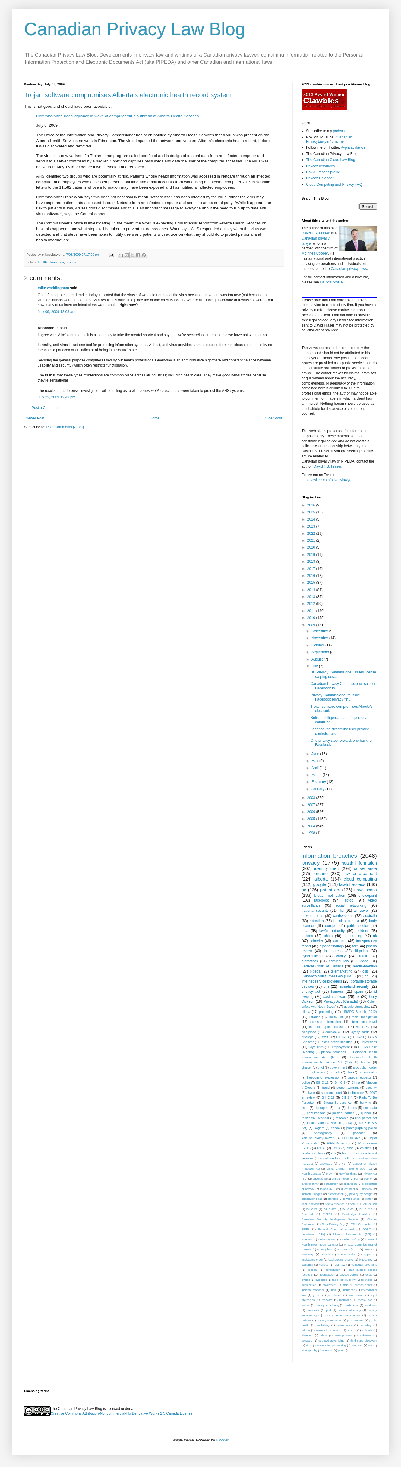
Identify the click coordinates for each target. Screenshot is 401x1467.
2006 (311, 812)
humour (337, 991)
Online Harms (327, 1239)
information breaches (329, 856)
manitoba (345, 1299)
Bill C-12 (322, 1082)
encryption (350, 1183)
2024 (311, 519)
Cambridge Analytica (356, 1214)
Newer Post (35, 418)
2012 (311, 604)
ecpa (368, 1274)
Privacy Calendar (319, 178)
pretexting (326, 1012)
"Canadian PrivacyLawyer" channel (329, 139)
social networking (350, 905)
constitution (333, 1269)
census (323, 1264)
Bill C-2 (340, 1082)
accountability (346, 1254)
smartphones (343, 1335)
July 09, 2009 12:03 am (56, 312)
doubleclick (333, 1032)
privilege (308, 1037)
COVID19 (326, 1163)
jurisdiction (334, 1295)
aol (367, 976)
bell (356, 1178)
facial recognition (364, 1017)
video (364, 961)
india (333, 1290)
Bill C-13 (342, 1037)
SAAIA (368, 1249)
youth (341, 1350)
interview (366, 1188)
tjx (357, 997)
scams (351, 1330)
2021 (311, 540)
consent (312, 1269)
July (315, 666)
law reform (356, 1295)
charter (307, 1067)
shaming (307, 1335)
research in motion (328, 1330)
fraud (326, 1087)
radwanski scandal (315, 1118)
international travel (363, 1021)
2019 (311, 554)
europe (330, 926)
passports (313, 1310)
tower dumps (351, 1198)
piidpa (306, 1012)
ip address (333, 951)
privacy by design (360, 1194)
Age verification (335, 1203)
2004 (311, 826)
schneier (316, 941)
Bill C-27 (311, 1209)
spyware (307, 1340)
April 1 (354, 1203)
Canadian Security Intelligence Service (330, 1219)
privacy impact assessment (342, 1315)
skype (311, 1092)
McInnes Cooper (315, 253)
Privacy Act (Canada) (341, 1001)
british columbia (346, 921)
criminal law (339, 961)
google (319, 884)
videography (309, 1350)
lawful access (352, 884)
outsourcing (352, 936)
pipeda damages (333, 1052)
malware (327, 1299)
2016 (311, 576)
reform (306, 1330)
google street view (357, 1006)
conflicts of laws (313, 1153)
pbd (328, 1310)
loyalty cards (360, 1032)
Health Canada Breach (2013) (329, 1123)
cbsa (350, 1148)
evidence (321, 1279)
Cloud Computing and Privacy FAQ (334, 184)
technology (356, 1092)
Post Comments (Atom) (65, 427)
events (306, 1279)
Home (154, 418)
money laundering (327, 1305)
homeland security (354, 986)
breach (335, 1072)
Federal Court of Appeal (336, 1229)
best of (368, 1178)
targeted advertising (331, 1340)
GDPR (366, 1229)
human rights (363, 1284)
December (320, 631)
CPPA (342, 1163)
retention (317, 921)
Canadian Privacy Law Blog (134, 29)
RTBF (321, 1148)
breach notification (329, 895)
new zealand (316, 1113)
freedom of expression (323, 1077)
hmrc (345, 1153)
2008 (311, 798)
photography (323, 1133)
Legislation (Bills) (313, 1234)
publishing (323, 1325)
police (306, 1082)
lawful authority (332, 931)
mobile (306, 1305)
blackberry (365, 1259)
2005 (311, 819)
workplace (309, 1032)
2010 (311, 618)
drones (352, 1108)
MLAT (330, 1173)
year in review (310, 1203)
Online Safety (351, 1239)
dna (337, 1108)
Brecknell (307, 1214)
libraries (314, 1017)
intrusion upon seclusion (327, 1027)
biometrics (310, 961)
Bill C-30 (362, 1027)
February (319, 782)
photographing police (361, 1128)
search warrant (347, 1087)
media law (365, 1299)
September (320, 652)
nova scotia (365, 889)
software (365, 1335)
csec (305, 1108)
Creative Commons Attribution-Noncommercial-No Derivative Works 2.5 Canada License (121, 1413)
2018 (311, 561)
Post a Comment (45, 408)
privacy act (311, 991)
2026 (311, 505)
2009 (311, 625)
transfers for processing (330, 1345)
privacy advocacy (349, 1310)
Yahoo (335, 1128)
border (365, 1062)
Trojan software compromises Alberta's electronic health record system (128, 95)
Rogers (319, 1128)
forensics (366, 1279)
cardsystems (343, 916)
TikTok (326, 1254)
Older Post (273, 418)
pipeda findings (332, 946)
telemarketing (341, 971)
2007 (311, 805)
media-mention (365, 966)
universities (369, 1042)
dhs (326, 986)
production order (365, 1067)
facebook (321, 900)
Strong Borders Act (337, 1102)
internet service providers (322, 981)
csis (365, 971)
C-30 (360, 1037)
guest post (348, 1188)
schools (367, 1330)
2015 (311, 582)
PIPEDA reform (338, 1143)
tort (354, 946)
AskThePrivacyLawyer (318, 1138)
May (315, 761)
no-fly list (336, 1017)
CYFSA (328, 1214)
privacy (71, 262)
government (338, 1067)
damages (321, 1108)
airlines (307, 936)
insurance (349, 1290)
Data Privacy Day (333, 1224)
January (318, 789)
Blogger (222, 1440)
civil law (340, 1264)
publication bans (312, 1198)
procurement (355, 1320)
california (307, 1264)
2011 (311, 611)
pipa (305, 931)
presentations (312, 916)
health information (51, 262)
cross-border (367, 1072)
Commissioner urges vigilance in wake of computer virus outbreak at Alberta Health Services (117, 116)
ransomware (344, 1325)
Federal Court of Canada (322, 966)
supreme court (331, 1092)
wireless (327, 1350)
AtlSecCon (370, 1203)
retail (363, 956)
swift (325, 1037)
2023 (311, 526)
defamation (331, 1183)
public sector (357, 926)
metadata (370, 1108)
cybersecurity (310, 1183)
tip (307, 1345)
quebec (366, 1113)
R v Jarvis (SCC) (347, 1249)
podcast (339, 131)
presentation (336, 1194)
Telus (336, 1148)
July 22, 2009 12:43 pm (56, 397)
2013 (311, 597)
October (318, 645)
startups (333, 1198)
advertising (320, 1178)
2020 (311, 547)
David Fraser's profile (323, 172)
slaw (324, 1335)
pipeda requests (359, 1077)
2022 (311, 533)
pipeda (315, 971)
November (320, 638)
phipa (328, 936)
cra (333, 1153)
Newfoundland (348, 1173)
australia (370, 916)
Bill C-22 (328, 1097)
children (366, 1148)
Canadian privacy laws (349, 269)
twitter (369, 1198)
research (342, 1118)
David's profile (331, 282)
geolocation (309, 1284)
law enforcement (360, 873)
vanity (341, 956)
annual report (340, 1178)
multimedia (351, 1305)
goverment (329, 1284)
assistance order (312, 1259)
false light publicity (343, 1279)
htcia (346, 1284)
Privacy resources (320, 166)
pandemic (370, 1305)
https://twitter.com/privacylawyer (327, 480)
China (356, 1082)
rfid (341, 910)
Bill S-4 (346, 1097)
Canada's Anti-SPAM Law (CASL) (329, 976)
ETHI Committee (361, 1224)
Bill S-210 (365, 1209)
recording (365, 1325)
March (317, 775)
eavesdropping (348, 1274)
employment (341, 1047)
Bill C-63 (347, 1209)
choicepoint (367, 895)
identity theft (326, 868)
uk (375, 936)
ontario (321, 873)
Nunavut (307, 1239)
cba (349, 1072)
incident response (313, 1290)
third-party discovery (363, 1340)
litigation (361, 951)
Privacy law (324, 1249)
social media (329, 1158)
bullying (365, 1102)
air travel (361, 910)
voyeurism (316, 1047)
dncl (321, 1067)
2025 (311, 512)
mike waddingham (53, 288)
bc (304, 889)
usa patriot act (366, 1118)
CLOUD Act (351, 1138)
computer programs (364, 1264)
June (315, 754)
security (371, 1087)
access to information (325, 1021)
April (315, 768)
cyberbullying (312, 956)
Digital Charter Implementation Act (349, 1168)
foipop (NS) (327, 1188)
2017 (311, 569)
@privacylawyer (354, 147)
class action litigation (337, 1042)
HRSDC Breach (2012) (360, 1012)
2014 (311, 590)
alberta (321, 879)
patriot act (330, 889)
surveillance (365, 868)
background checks (340, 1259)
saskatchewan (334, 997)
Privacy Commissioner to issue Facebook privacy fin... (335, 697)
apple (367, 1254)
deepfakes (326, 1274)
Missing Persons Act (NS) (352, 1234)
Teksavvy (307, 1254)
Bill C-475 (330, 1209)
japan (316, 1295)
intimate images (312, 1194)
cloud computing (360, 879)
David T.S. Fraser (315, 233)
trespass (357, 1345)
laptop (349, 900)
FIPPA (306, 1229)
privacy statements (329, 1320)
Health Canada (311, 1173)
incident (362, 931)
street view (315, 1072)
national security (315, 910)
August (317, 659)
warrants (339, 941)
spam (358, 991)
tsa (370, 1345)
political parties (343, 1113)
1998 (311, 833)
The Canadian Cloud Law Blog (330, 160)
